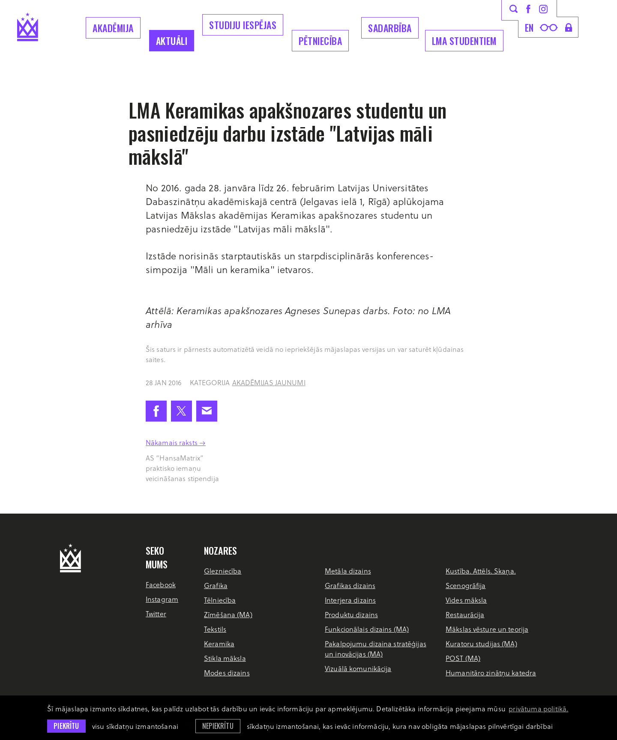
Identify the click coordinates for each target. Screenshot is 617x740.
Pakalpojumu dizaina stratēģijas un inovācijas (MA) (375, 649)
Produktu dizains (351, 614)
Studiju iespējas (242, 25)
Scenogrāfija (465, 585)
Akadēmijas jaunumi (269, 382)
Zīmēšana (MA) (228, 614)
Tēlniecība (220, 600)
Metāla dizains (348, 571)
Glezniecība (222, 571)
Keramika (219, 643)
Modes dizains (227, 673)
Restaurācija (465, 614)
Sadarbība (390, 28)
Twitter (156, 613)
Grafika (216, 585)
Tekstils (215, 629)
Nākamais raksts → (176, 442)
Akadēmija (113, 28)
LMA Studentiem (464, 41)
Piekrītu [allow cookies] (66, 726)
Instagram (162, 599)
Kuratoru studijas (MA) (481, 643)
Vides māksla (466, 600)
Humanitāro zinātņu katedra (491, 673)
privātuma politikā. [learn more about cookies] (538, 708)
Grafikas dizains (350, 585)
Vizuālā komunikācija (358, 668)
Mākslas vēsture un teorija (487, 629)
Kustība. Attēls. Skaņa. (481, 571)
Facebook (161, 584)
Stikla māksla (225, 658)
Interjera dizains (350, 600)
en (529, 27)
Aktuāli (172, 41)
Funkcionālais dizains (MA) (367, 629)
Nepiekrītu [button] (218, 726)
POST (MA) (463, 658)
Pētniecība (320, 41)
